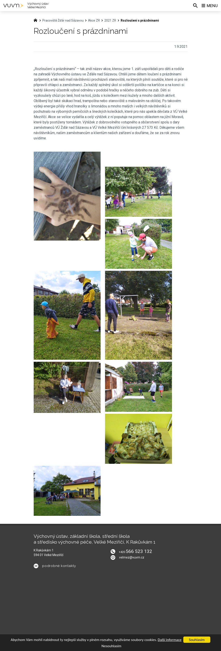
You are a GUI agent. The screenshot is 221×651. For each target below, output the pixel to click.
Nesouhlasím (111, 646)
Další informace (170, 639)
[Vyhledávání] (195, 5)
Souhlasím (197, 639)
